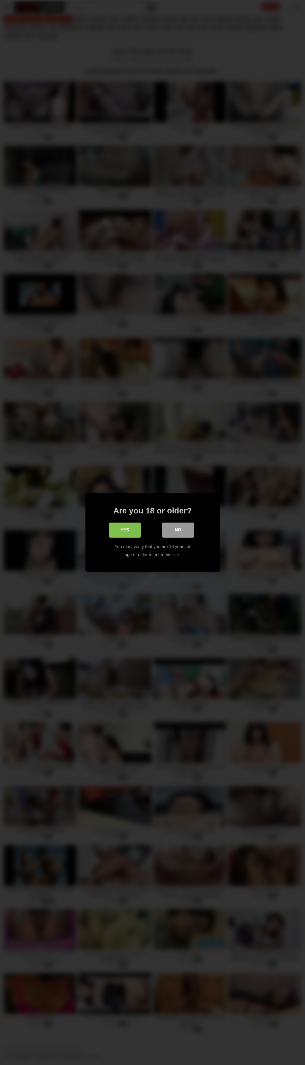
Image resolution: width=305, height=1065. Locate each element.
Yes (124, 530)
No (178, 530)
